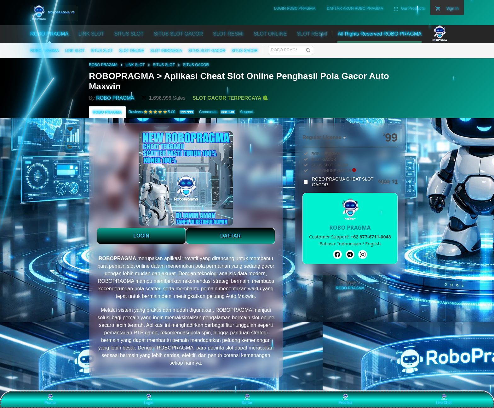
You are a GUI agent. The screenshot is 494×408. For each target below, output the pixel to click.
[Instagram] (362, 254)
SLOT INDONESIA (166, 50)
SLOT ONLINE (131, 50)
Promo (50, 399)
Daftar (247, 399)
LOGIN (141, 235)
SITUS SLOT (102, 50)
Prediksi (345, 399)
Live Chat (443, 399)
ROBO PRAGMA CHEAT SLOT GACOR (355, 181)
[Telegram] (350, 254)
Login (148, 399)
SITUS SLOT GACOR (206, 50)
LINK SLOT (74, 50)
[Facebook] (337, 254)
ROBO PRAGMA (44, 50)
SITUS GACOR (245, 50)
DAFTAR (230, 235)
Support (246, 112)
